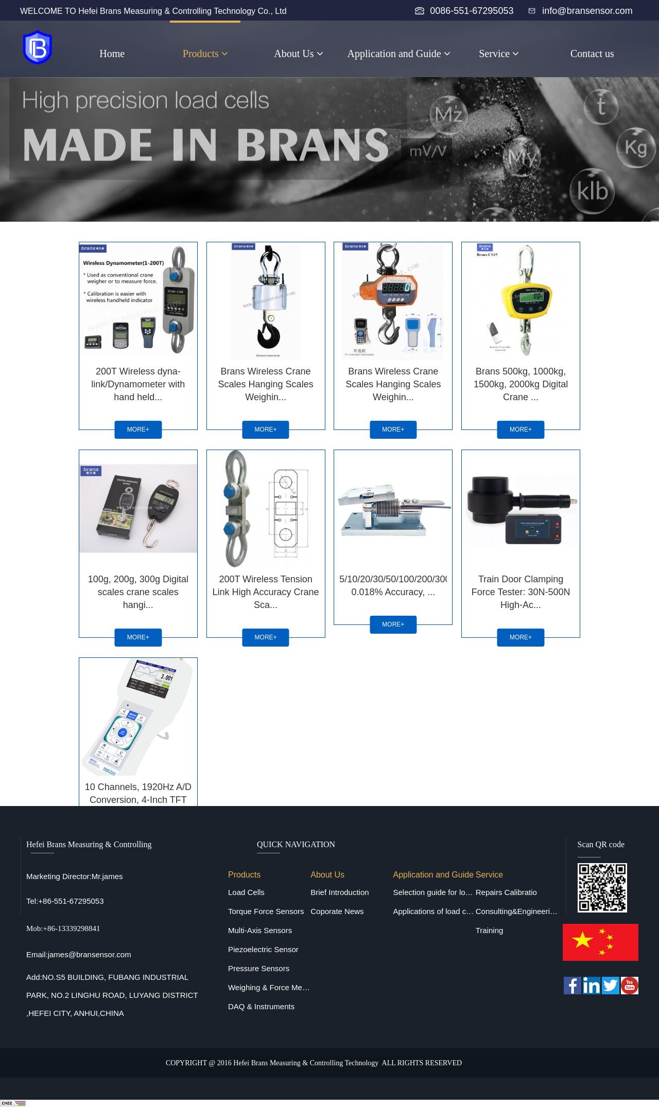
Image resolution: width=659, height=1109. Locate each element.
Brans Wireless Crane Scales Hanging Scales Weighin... (265, 383)
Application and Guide (399, 53)
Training (490, 930)
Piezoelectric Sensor (263, 949)
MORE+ (138, 428)
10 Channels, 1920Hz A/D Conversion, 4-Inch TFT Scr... (137, 797)
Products (205, 53)
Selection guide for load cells (434, 892)
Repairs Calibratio (506, 892)
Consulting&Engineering (517, 911)
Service (499, 53)
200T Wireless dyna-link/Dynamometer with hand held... (137, 383)
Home (112, 53)
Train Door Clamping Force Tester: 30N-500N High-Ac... (521, 590)
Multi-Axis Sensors (260, 930)
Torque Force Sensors (266, 911)
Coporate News (336, 911)
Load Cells (246, 892)
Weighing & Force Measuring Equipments (269, 987)
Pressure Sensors (258, 968)
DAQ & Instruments (261, 1006)
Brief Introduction (339, 892)
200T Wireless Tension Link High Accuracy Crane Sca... (265, 590)
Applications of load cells (434, 911)
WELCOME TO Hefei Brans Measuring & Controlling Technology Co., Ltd (153, 11)
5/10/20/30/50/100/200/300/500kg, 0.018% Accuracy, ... (393, 583)
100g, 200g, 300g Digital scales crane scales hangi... (138, 590)
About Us (298, 53)
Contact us (592, 53)
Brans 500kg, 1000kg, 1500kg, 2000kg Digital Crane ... (521, 383)
